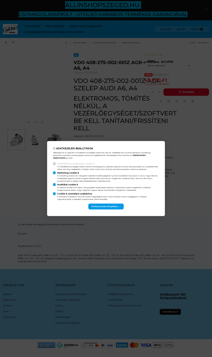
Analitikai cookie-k (67, 184)
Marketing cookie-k (68, 173)
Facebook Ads (128, 178)
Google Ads (116, 178)
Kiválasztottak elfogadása (106, 206)
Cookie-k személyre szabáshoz (74, 193)
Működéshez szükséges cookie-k (76, 163)
